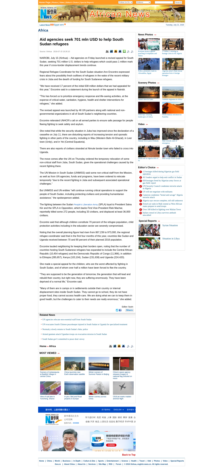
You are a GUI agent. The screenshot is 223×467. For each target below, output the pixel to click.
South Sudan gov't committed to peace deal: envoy (63, 339)
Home (43, 346)
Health (134, 461)
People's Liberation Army (86, 204)
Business (66, 461)
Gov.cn (58, 464)
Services (92, 464)
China (49, 461)
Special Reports (177, 461)
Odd (149, 461)
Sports (101, 461)
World (57, 461)
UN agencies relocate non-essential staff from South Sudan (67, 319)
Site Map (102, 464)
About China (69, 464)
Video (165, 461)
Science (125, 461)
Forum (118, 464)
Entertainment (113, 461)
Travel (142, 461)
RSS (110, 464)
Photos (157, 461)
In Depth (77, 461)
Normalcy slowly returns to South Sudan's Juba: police (65, 329)
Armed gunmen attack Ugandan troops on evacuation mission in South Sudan (74, 334)
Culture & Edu (89, 461)
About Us (81, 464)
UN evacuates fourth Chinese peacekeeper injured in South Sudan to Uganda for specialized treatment (84, 324)
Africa (43, 30)
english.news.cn (144, 464)
